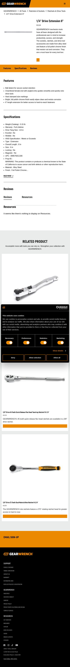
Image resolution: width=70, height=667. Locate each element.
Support (7, 563)
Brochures (7, 623)
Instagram (8, 645)
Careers (6, 600)
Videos (5, 633)
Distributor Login (8, 581)
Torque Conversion (9, 571)
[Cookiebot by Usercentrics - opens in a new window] (57, 307)
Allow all (57, 358)
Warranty (6, 577)
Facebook (4, 645)
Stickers (6, 640)
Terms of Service (8, 610)
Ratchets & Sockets (37, 11)
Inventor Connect (9, 597)
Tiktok (12, 645)
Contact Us (7, 574)
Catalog (6, 627)
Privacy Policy (8, 604)
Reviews (33, 68)
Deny (13, 358)
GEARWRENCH (10, 11)
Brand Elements (8, 637)
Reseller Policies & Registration (13, 584)
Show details (58, 351)
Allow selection (35, 358)
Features (7, 68)
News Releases (8, 630)
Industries (7, 594)
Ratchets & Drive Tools (57, 11)
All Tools (23, 11)
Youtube (16, 645)
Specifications (21, 68)
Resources (27, 197)
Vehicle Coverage (8, 567)
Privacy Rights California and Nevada (14, 607)
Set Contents (7, 620)
